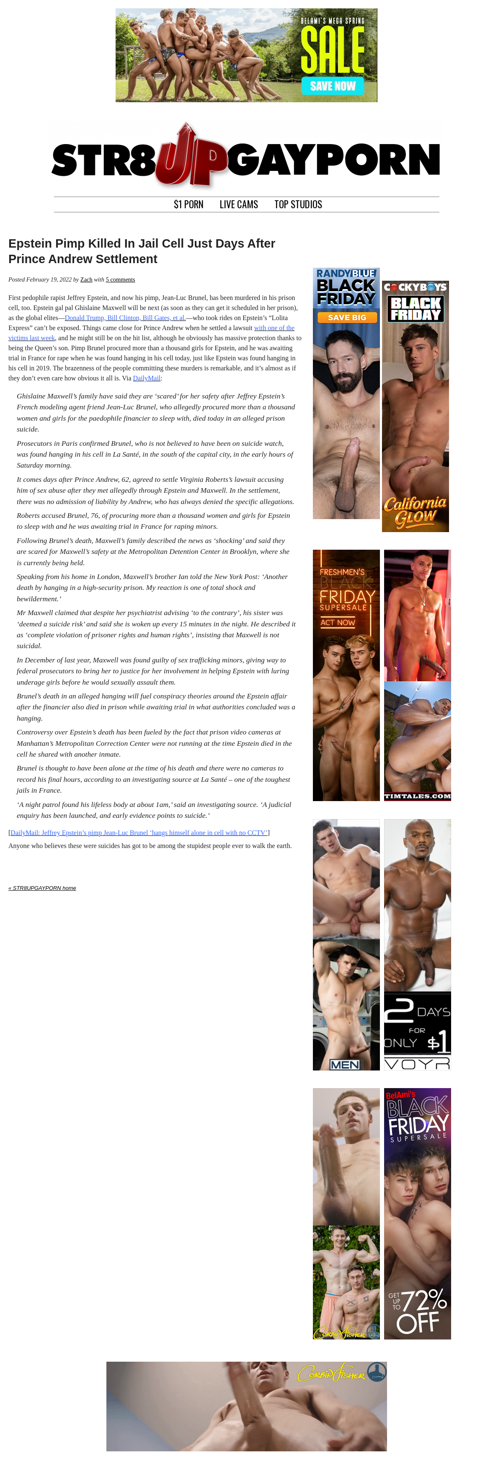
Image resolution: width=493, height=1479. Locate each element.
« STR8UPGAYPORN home (42, 888)
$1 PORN (189, 203)
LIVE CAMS (239, 203)
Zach (86, 279)
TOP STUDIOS (298, 203)
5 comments (120, 279)
